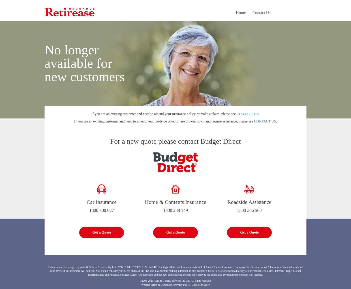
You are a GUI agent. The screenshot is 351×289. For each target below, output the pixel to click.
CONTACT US (248, 114)
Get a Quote (101, 232)
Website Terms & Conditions (156, 284)
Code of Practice (201, 284)
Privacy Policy (182, 284)
